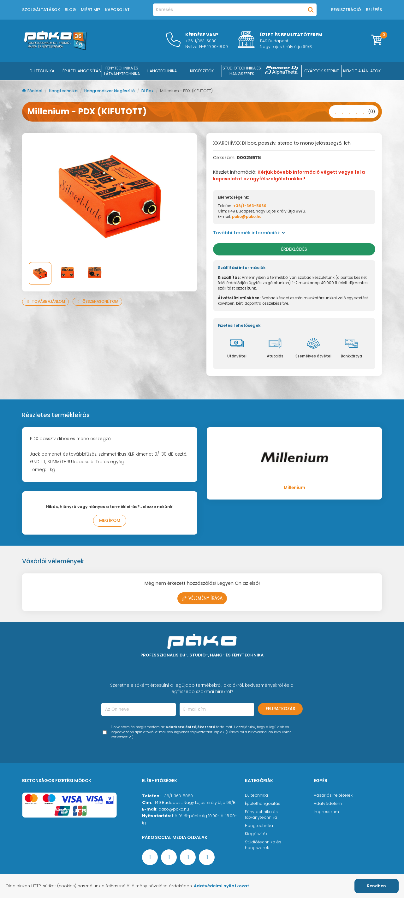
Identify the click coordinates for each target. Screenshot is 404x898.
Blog (70, 10)
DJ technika (256, 795)
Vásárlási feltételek (333, 795)
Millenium (294, 488)
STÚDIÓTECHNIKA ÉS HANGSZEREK (242, 70)
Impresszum (326, 811)
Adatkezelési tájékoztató (190, 727)
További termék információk (249, 233)
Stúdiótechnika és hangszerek (263, 844)
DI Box (147, 90)
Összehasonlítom (97, 301)
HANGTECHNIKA (162, 71)
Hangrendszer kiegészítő (110, 90)
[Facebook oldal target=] (150, 857)
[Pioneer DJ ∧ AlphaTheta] (282, 71)
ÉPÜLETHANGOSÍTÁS (81, 71)
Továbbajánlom (45, 301)
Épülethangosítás (262, 803)
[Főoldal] (55, 48)
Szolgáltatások (41, 10)
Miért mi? (90, 10)
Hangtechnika (64, 90)
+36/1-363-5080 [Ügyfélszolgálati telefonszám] (177, 796)
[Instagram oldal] (188, 857)
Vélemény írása (202, 598)
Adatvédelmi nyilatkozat (221, 886)
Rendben (376, 886)
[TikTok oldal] (207, 857)
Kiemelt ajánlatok (362, 71)
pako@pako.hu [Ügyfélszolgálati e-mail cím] (173, 809)
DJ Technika (42, 71)
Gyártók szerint (321, 71)
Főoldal (32, 90)
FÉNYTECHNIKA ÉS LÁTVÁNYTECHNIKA (122, 70)
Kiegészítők (256, 833)
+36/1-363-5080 (249, 205)
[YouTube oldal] (169, 857)
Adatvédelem (328, 803)
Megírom (109, 521)
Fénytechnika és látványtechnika (261, 814)
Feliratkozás (280, 709)
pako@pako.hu (247, 216)
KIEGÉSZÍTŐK (202, 71)
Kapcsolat (117, 10)
